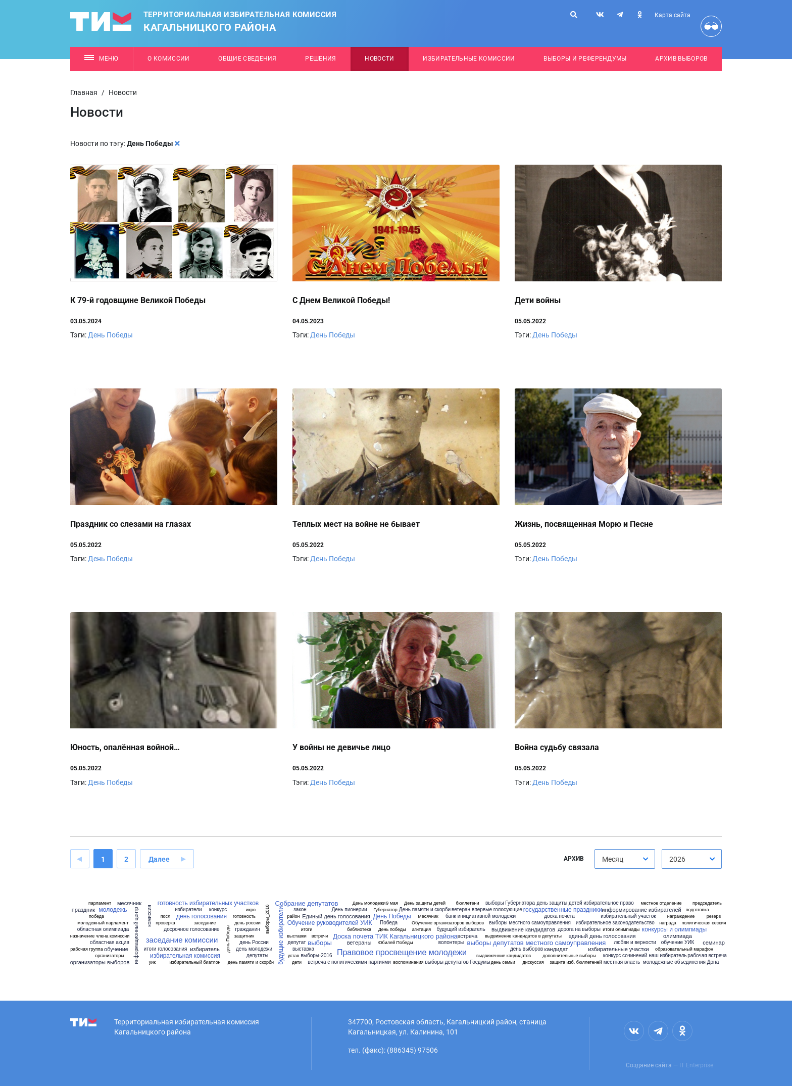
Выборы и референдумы (585, 58)
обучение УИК (678, 942)
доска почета (559, 916)
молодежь (112, 910)
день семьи (503, 962)
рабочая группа (86, 949)
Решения (320, 58)
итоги (306, 929)
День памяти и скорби (425, 909)
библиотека (359, 929)
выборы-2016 (316, 955)
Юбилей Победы (395, 943)
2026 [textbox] (677, 859)
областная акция (109, 942)
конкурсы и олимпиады (674, 929)
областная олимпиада (103, 929)
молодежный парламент (102, 923)
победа (96, 916)
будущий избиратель (460, 929)
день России (254, 942)
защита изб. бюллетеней (576, 962)
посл (166, 916)
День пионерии (349, 909)
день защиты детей (559, 903)
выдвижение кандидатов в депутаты (523, 936)
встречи (320, 936)
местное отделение (660, 903)
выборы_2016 (267, 919)
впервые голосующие (497, 909)
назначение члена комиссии (100, 936)
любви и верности (635, 942)
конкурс (218, 909)
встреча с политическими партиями (349, 962)
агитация (421, 929)
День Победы (110, 335)
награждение (681, 916)
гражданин (247, 929)
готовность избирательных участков (208, 903)
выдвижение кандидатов (523, 929)
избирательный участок (628, 916)
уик (152, 962)
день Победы (228, 939)
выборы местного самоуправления (530, 922)
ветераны (359, 943)
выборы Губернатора (510, 903)
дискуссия (532, 962)
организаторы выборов (100, 962)
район (293, 916)
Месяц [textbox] (612, 859)
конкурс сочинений (625, 955)
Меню (101, 58)
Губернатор (385, 910)
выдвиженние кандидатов (503, 956)
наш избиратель (668, 955)
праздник (83, 910)
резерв (714, 916)
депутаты (257, 955)
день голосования (201, 916)
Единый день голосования (336, 916)
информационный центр (136, 935)
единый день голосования (601, 936)
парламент (99, 903)
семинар (714, 943)
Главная (83, 92)
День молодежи (369, 903)
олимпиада (677, 936)
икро (251, 910)
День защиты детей (424, 903)
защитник (244, 936)
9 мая (392, 903)
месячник (129, 903)
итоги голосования (165, 949)
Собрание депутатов (306, 903)
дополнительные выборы (569, 956)
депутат (296, 942)
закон (300, 909)
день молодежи (254, 949)
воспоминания (408, 962)
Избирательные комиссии (469, 58)
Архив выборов (681, 58)
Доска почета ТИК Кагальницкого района (395, 936)
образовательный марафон (684, 949)
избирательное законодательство (615, 922)
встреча (468, 936)
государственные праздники (562, 910)
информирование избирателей (641, 910)
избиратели (188, 909)
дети (297, 962)
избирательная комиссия (185, 956)
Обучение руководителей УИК (329, 923)
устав (294, 956)
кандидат (556, 949)
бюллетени (467, 903)
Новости (379, 58)
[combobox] (625, 859)
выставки (297, 936)
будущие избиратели (281, 935)
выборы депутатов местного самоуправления (536, 943)
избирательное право (608, 903)
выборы (319, 943)
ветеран (461, 909)
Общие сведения (247, 58)
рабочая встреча (707, 955)
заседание (205, 923)
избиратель (204, 949)
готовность (244, 916)
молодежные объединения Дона (681, 962)
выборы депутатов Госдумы (457, 962)
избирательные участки (618, 949)
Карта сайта (672, 15)
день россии (247, 923)
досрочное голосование (191, 929)
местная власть (622, 962)
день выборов (526, 949)
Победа (389, 922)
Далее (159, 859)
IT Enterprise (696, 1065)
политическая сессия (703, 923)
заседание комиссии (182, 940)
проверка (165, 923)
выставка (303, 949)
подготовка (697, 910)
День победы (392, 929)
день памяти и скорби (251, 962)
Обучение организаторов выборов (448, 923)
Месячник (428, 916)
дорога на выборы (579, 929)
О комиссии (168, 58)
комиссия (149, 916)
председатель (707, 903)
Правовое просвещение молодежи (402, 953)
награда (667, 923)
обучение (116, 949)
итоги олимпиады (621, 929)
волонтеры (451, 942)
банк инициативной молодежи (480, 916)
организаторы (109, 956)
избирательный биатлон (195, 962)
